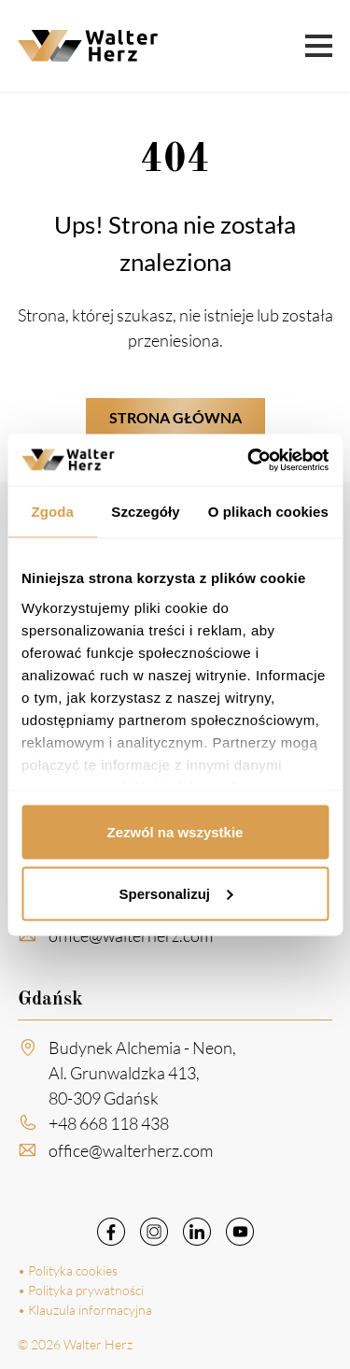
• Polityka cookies (68, 1270)
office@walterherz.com (131, 943)
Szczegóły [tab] (145, 512)
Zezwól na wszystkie (175, 832)
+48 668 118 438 (109, 1129)
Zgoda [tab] (52, 512)
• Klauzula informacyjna (85, 1310)
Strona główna (175, 417)
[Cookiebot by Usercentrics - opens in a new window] (249, 460)
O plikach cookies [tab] (268, 512)
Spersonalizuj (175, 893)
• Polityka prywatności (81, 1290)
